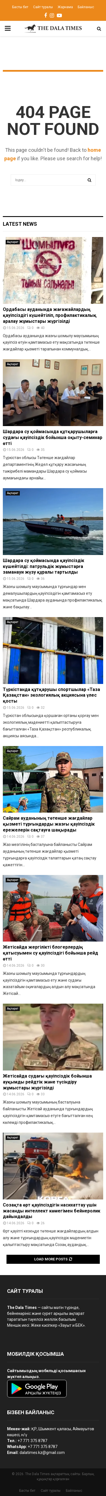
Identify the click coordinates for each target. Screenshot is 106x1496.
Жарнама (65, 7)
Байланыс (86, 7)
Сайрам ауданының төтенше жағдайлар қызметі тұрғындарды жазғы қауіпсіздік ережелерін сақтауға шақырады (49, 824)
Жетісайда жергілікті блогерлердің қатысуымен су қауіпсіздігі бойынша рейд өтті (50, 953)
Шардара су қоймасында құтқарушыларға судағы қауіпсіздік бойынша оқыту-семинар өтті (52, 437)
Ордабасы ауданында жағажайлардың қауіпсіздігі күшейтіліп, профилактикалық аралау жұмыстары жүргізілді (49, 315)
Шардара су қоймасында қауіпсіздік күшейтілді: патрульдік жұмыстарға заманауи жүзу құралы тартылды (43, 566)
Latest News (20, 224)
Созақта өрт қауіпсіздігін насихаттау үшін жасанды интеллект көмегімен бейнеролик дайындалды (51, 1210)
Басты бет (20, 7)
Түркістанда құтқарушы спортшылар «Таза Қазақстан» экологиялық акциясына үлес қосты (51, 695)
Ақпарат (12, 242)
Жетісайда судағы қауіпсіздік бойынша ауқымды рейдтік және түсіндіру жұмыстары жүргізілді (47, 1082)
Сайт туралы (43, 7)
